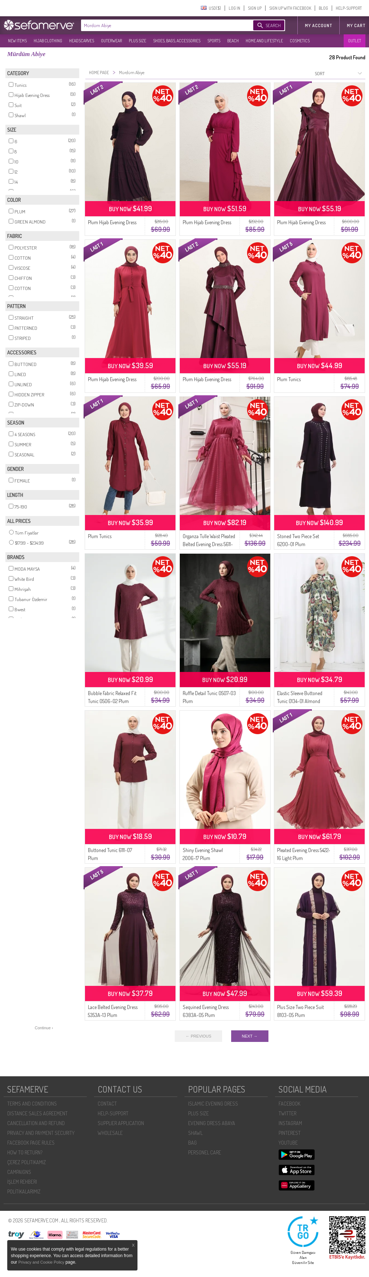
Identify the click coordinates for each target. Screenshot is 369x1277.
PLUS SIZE (137, 40)
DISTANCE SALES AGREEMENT (37, 1113)
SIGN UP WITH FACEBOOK (290, 8)
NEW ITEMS (17, 40)
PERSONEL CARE (204, 1152)
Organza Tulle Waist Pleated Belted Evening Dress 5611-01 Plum (209, 544)
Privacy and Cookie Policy (41, 1262)
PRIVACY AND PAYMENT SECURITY (41, 1133)
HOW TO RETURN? (24, 1152)
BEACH (233, 40)
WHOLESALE (110, 1133)
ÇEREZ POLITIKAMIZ (26, 1162)
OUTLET (354, 40)
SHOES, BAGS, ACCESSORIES (176, 40)
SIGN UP (255, 8)
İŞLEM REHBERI (22, 1182)
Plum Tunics (289, 379)
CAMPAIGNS (19, 1172)
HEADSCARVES (81, 40)
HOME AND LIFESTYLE (264, 40)
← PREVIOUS (198, 1036)
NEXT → (250, 1036)
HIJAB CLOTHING (48, 40)
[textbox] (160, 25)
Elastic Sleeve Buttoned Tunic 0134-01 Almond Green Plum (299, 701)
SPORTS (213, 40)
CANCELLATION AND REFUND (36, 1123)
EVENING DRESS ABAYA (211, 1123)
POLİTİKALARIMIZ (24, 1191)
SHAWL (195, 1133)
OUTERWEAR (111, 40)
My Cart (356, 25)
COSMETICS (300, 40)
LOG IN (234, 8)
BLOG (323, 8)
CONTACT (107, 1104)
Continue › (44, 1028)
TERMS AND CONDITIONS (32, 1104)
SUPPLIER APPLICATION (121, 1123)
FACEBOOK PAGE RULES (31, 1143)
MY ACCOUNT (318, 25)
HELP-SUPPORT (349, 8)
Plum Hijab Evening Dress (112, 222)
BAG (192, 1143)
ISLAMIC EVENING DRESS (213, 1104)
